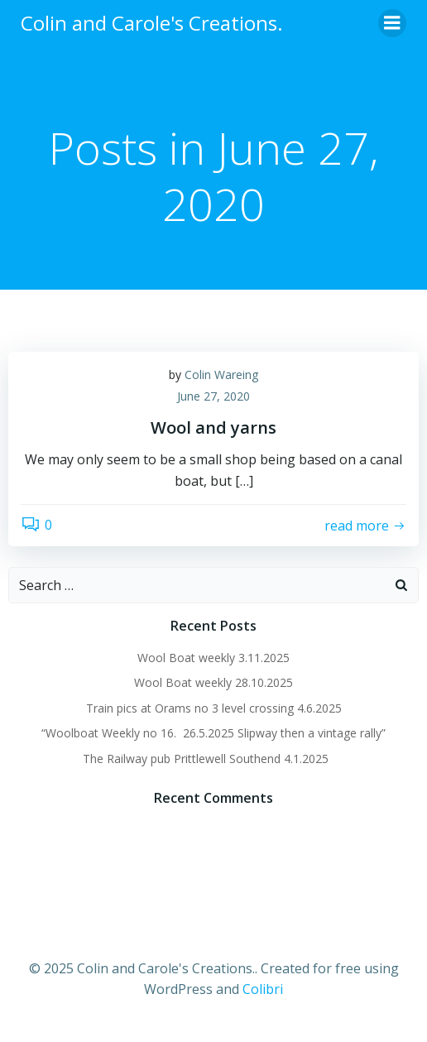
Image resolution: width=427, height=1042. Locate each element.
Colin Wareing (221, 374)
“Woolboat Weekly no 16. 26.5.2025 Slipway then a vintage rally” (213, 733)
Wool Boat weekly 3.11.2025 (213, 657)
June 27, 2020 (213, 396)
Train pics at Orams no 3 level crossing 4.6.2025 (214, 708)
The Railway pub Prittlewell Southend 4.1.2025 (214, 758)
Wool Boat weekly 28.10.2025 (213, 682)
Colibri (262, 989)
